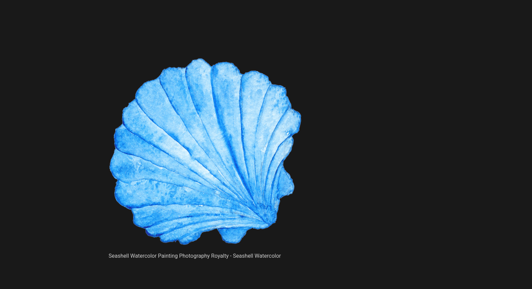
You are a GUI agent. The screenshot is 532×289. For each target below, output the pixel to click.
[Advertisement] (204, 41)
